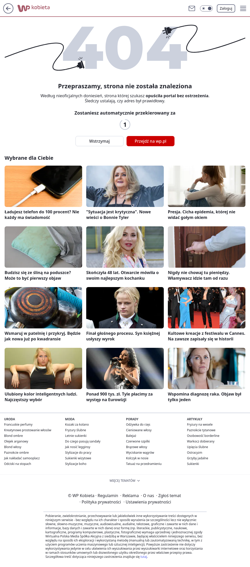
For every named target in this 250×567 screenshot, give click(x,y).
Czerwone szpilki (138, 441)
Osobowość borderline (203, 436)
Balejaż (131, 436)
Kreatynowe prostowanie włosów (27, 430)
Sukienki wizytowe (78, 458)
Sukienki (193, 464)
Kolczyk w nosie (137, 458)
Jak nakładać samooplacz (22, 458)
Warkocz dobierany (201, 441)
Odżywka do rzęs (138, 424)
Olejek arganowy (16, 441)
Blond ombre (13, 436)
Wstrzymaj (99, 141)
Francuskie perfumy (18, 424)
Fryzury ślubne (75, 430)
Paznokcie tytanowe (201, 430)
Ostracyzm (194, 452)
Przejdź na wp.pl (150, 141)
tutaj (143, 556)
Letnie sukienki (75, 436)
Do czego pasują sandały (83, 441)
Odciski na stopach (17, 464)
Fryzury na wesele (199, 424)
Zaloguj (226, 8)
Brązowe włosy (136, 447)
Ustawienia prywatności (147, 502)
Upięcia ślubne (197, 447)
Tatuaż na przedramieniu (144, 464)
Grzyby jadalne (197, 458)
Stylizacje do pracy (78, 452)
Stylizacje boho (75, 464)
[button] (206, 8)
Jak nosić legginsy (77, 447)
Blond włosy (12, 447)
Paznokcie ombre (16, 452)
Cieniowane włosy (139, 430)
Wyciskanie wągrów (140, 452)
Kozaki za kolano (77, 424)
